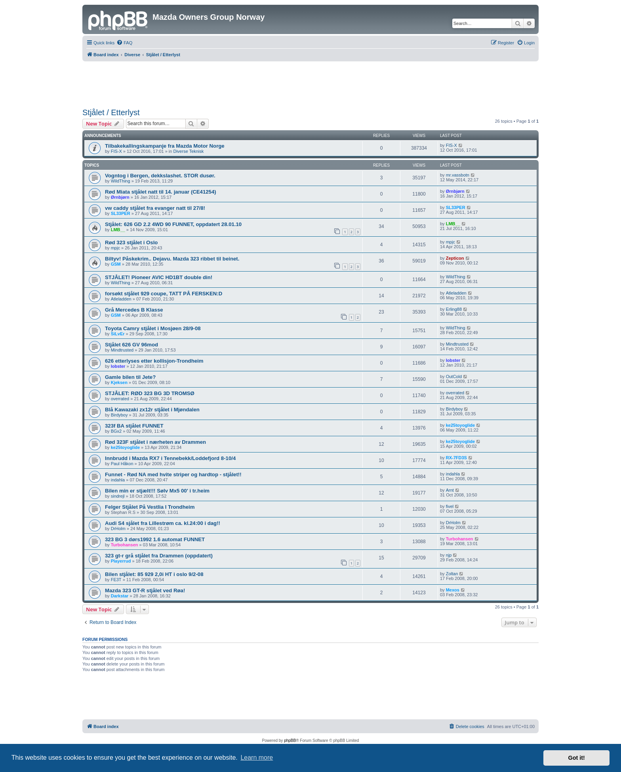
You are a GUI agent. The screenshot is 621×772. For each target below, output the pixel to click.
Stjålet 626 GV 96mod (131, 345)
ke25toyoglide (460, 425)
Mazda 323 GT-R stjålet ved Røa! (145, 590)
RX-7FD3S (456, 457)
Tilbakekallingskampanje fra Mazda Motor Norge (165, 146)
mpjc (115, 247)
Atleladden (121, 299)
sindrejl (118, 496)
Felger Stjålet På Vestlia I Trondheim (149, 507)
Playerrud (121, 561)
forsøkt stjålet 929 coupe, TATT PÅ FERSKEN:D (163, 294)
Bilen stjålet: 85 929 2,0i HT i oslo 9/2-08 (154, 574)
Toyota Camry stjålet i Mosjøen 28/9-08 (153, 328)
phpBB (290, 740)
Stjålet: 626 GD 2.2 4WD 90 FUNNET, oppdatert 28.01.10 (173, 224)
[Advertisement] (310, 83)
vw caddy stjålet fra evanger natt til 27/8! (155, 208)
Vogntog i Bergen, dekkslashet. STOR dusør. (160, 176)
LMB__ (118, 229)
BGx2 (116, 431)
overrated (120, 398)
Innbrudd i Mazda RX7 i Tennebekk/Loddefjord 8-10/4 (170, 458)
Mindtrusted (122, 350)
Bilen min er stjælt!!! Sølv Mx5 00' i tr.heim (157, 491)
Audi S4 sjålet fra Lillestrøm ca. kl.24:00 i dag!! (162, 523)
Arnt (450, 490)
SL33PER (120, 213)
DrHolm (118, 528)
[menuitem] (124, 43)
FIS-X (116, 151)
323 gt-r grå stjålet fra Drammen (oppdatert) (159, 556)
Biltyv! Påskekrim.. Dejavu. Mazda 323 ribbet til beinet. (172, 259)
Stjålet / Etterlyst (111, 112)
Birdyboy (119, 415)
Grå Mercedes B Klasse (134, 310)
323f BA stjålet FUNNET (134, 426)
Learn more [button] (256, 757)
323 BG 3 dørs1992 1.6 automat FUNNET (155, 539)
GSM (116, 264)
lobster (118, 366)
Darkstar (120, 595)
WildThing (120, 181)
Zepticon (455, 258)
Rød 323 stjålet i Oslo (131, 242)
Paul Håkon (122, 463)
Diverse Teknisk (188, 151)
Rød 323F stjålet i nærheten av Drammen (155, 442)
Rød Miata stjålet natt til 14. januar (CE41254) (160, 192)
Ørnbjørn (120, 197)
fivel (450, 506)
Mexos (452, 590)
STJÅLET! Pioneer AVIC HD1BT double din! (158, 277)
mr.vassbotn (457, 175)
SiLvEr (118, 333)
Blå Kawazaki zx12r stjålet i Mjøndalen (152, 410)
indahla (118, 479)
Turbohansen (124, 544)
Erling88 (454, 309)
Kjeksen (119, 382)
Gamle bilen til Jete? (130, 377)
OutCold (454, 376)
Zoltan (452, 573)
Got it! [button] (576, 758)
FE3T (116, 579)
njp (449, 555)
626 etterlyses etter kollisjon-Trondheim (154, 361)
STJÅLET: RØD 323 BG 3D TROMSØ (149, 393)
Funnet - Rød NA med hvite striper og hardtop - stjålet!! (173, 474)
